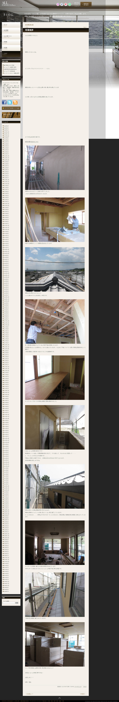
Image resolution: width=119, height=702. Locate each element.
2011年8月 (6, 470)
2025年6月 (6, 144)
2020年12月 (6, 249)
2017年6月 (6, 332)
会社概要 (12, 31)
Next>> (85, 27)
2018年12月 (6, 297)
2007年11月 (6, 559)
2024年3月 (6, 173)
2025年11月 (6, 134)
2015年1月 (6, 388)
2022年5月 (6, 215)
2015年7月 (6, 376)
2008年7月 (6, 543)
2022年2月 (6, 221)
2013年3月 (6, 432)
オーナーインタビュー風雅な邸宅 (11, 73)
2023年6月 (6, 191)
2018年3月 (6, 315)
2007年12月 (6, 557)
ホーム (12, 25)
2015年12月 (6, 366)
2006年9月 (6, 587)
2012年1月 (6, 460)
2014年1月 (6, 412)
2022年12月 (6, 203)
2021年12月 (6, 225)
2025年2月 (6, 151)
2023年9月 (6, 185)
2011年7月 (6, 472)
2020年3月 (6, 267)
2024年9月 (6, 161)
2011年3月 (6, 480)
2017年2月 (6, 340)
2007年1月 (6, 579)
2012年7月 (6, 448)
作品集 (12, 48)
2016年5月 (6, 358)
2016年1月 (6, 364)
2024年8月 (6, 163)
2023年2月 (6, 199)
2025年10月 (6, 136)
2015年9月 (6, 372)
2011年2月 (6, 482)
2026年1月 (6, 130)
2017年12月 (6, 320)
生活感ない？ (29, 694)
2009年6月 (6, 521)
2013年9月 (6, 420)
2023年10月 (6, 183)
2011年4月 (6, 478)
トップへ (59, 698)
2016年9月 (6, 350)
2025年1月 (6, 153)
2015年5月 (6, 380)
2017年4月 (6, 336)
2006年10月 (6, 585)
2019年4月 (6, 289)
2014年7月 (6, 400)
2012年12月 (6, 438)
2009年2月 (6, 529)
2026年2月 (6, 128)
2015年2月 (6, 386)
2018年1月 (6, 319)
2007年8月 (6, 565)
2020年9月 (6, 255)
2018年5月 (6, 311)
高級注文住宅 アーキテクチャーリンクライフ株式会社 (10, 3)
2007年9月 (6, 563)
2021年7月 (6, 235)
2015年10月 (6, 370)
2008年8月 (6, 541)
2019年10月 (6, 277)
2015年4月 (6, 382)
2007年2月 (6, 577)
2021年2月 (6, 245)
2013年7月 (6, 424)
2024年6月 (6, 167)
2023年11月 (6, 181)
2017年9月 (6, 327)
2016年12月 (6, 344)
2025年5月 (6, 145)
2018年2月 (6, 317)
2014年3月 (6, 408)
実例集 (12, 42)
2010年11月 (6, 488)
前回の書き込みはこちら (31, 141)
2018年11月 (6, 299)
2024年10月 (6, 159)
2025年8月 (6, 140)
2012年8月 (6, 446)
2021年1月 (6, 247)
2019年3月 (6, 291)
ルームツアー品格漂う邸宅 (10, 67)
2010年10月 (6, 490)
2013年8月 (6, 422)
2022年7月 (6, 211)
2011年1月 (6, 484)
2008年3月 (6, 551)
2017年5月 (6, 334)
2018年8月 (6, 305)
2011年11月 (6, 464)
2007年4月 (6, 573)
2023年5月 (6, 193)
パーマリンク (78, 686)
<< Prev (26, 27)
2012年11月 (6, 440)
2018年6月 (6, 309)
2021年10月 (6, 229)
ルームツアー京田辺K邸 (9, 71)
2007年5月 (6, 571)
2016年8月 (6, 352)
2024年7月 (6, 165)
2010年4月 (6, 502)
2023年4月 (6, 195)
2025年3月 (6, 149)
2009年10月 (6, 513)
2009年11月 (6, 511)
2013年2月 (6, 434)
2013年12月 (6, 414)
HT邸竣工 (83, 694)
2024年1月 (6, 177)
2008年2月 (6, 553)
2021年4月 (6, 241)
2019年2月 (6, 293)
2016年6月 (6, 356)
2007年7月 (6, 567)
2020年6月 (6, 261)
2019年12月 (6, 273)
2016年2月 (6, 362)
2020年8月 (6, 257)
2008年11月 (6, 535)
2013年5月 (6, 428)
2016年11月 (6, 346)
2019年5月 (6, 287)
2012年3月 (6, 456)
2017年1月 (6, 342)
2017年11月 (6, 323)
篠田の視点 (76, 2)
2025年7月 (6, 141)
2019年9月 (6, 279)
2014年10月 (6, 394)
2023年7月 (6, 189)
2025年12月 (6, 132)
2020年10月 (6, 253)
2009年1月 (6, 531)
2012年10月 (6, 442)
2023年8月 (6, 187)
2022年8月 (6, 209)
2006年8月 (6, 589)
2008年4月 (6, 549)
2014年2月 (6, 410)
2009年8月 (6, 517)
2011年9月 (6, 468)
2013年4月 (6, 430)
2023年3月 (6, 197)
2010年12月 (6, 486)
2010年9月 (6, 492)
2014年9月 (6, 396)
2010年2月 (6, 506)
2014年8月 (6, 398)
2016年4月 (6, 360)
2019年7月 (6, 283)
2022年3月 (6, 219)
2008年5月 (6, 547)
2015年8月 (6, 374)
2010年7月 (6, 496)
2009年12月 (6, 509)
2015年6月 (6, 378)
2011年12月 (6, 462)
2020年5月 (6, 263)
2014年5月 (6, 404)
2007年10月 (6, 561)
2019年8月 (6, 281)
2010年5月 (6, 500)
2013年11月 (6, 416)
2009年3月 (6, 527)
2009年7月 (6, 519)
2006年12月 (6, 581)
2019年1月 (6, 295)
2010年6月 (6, 498)
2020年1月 (6, 271)
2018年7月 (6, 307)
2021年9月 (6, 231)
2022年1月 (6, 223)
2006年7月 (6, 591)
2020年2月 (6, 269)
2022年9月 (6, 207)
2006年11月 (6, 583)
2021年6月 (6, 237)
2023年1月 (6, 201)
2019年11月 (6, 275)
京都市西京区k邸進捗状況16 (10, 69)
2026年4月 (6, 126)
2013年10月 (6, 418)
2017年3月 (6, 338)
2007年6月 (6, 569)
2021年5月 (6, 239)
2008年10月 (6, 537)
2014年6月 (6, 402)
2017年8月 (6, 328)
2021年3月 (6, 243)
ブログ (12, 54)
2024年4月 (6, 171)
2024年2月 (6, 175)
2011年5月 (6, 476)
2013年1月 (6, 436)
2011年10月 (6, 466)
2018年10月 (6, 301)
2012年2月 (6, 458)
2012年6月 (6, 450)
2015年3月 (6, 384)
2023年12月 (6, 179)
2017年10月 (6, 324)
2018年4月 (6, 313)
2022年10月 (6, 205)
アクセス (76, 4)
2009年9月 (6, 515)
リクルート (76, 6)
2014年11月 (6, 392)
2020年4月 (6, 265)
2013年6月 (6, 426)
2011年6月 (6, 474)
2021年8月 (6, 233)
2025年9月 (6, 137)
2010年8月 (6, 494)
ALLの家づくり (12, 36)
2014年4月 (6, 406)
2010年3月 (6, 503)
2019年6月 (6, 285)
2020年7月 (6, 259)
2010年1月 (6, 507)
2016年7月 (6, 354)
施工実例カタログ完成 (9, 65)
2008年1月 (6, 555)
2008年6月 (6, 545)
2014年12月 (6, 390)
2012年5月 (6, 452)
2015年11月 (6, 368)
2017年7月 (6, 330)
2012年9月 (6, 444)
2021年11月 (6, 227)
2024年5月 (6, 169)
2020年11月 (6, 251)
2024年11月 (6, 157)
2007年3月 (6, 575)
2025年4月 (6, 147)
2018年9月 (6, 303)
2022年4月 (6, 217)
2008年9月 (6, 539)
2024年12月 (6, 155)
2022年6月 (6, 213)
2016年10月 (6, 348)
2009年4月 (6, 525)
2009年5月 (6, 523)
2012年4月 (6, 454)
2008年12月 (6, 533)
